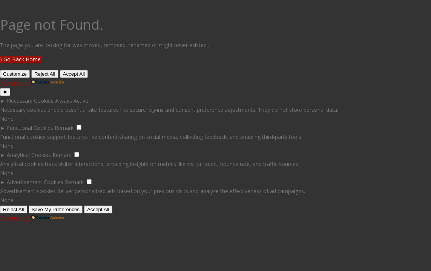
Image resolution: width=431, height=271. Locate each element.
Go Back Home (20, 59)
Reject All (44, 74)
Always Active (71, 100)
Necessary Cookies (30, 100)
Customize (15, 74)
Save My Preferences (56, 209)
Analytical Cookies (29, 154)
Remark (64, 127)
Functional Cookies (30, 127)
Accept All (74, 74)
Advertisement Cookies (35, 182)
